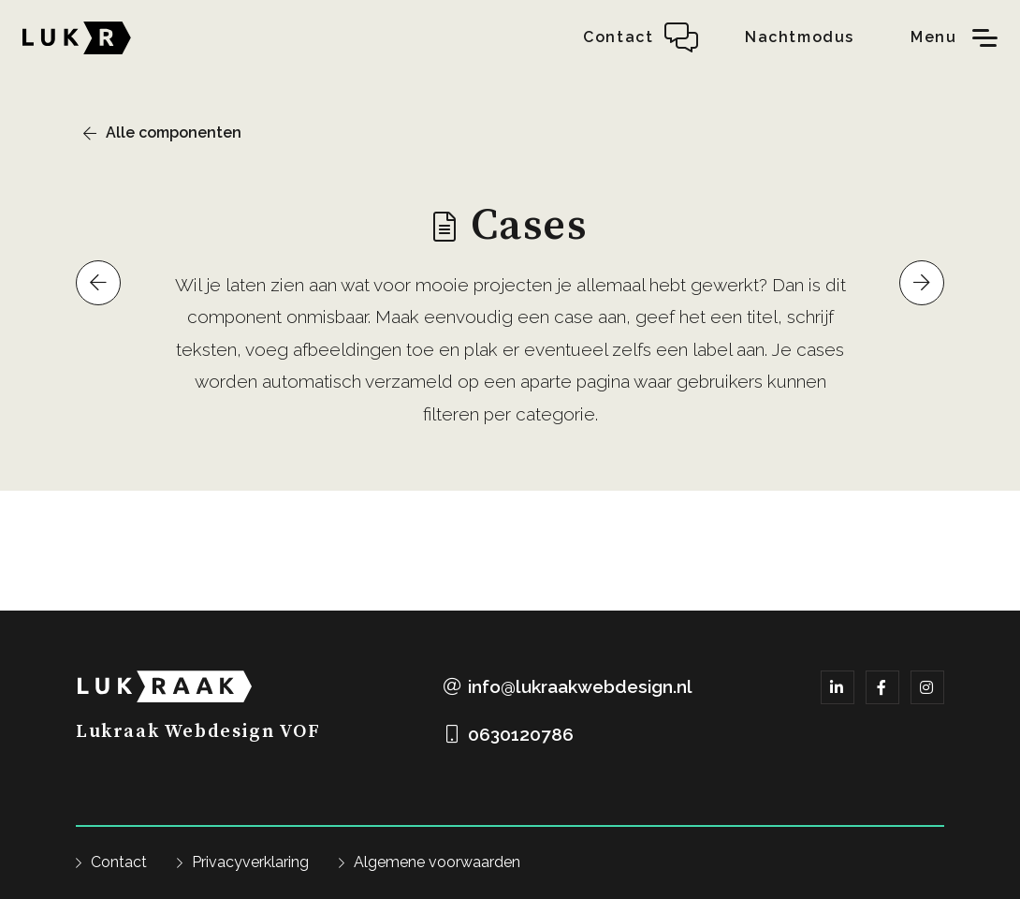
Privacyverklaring (250, 862)
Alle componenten (173, 132)
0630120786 (521, 734)
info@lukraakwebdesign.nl (580, 686)
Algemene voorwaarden (437, 862)
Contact (119, 862)
